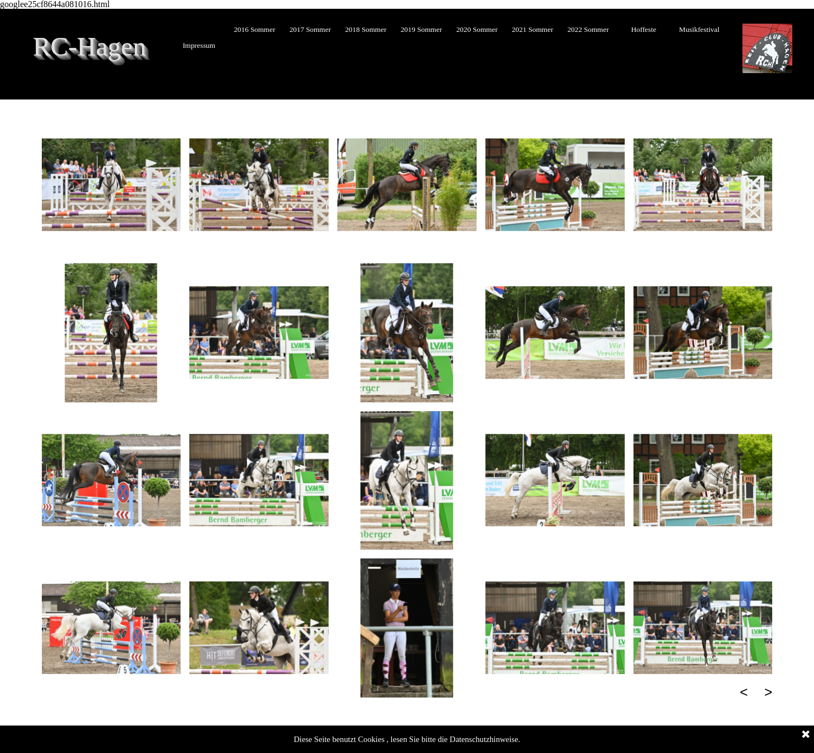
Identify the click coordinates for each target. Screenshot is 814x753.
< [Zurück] (744, 692)
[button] (111, 185)
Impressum (199, 45)
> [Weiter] (768, 692)
